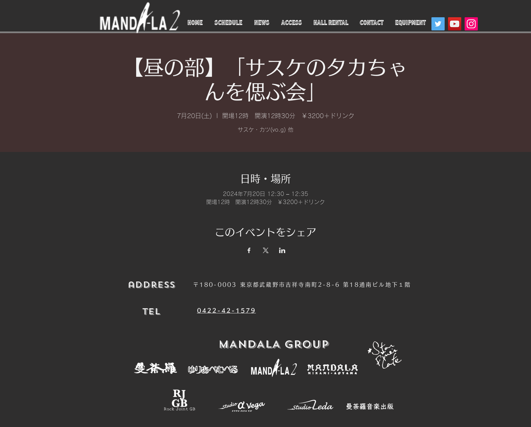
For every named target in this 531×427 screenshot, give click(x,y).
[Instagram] (471, 23)
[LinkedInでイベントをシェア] (282, 250)
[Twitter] (438, 23)
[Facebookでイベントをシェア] (249, 250)
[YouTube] (454, 23)
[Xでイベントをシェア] (265, 250)
